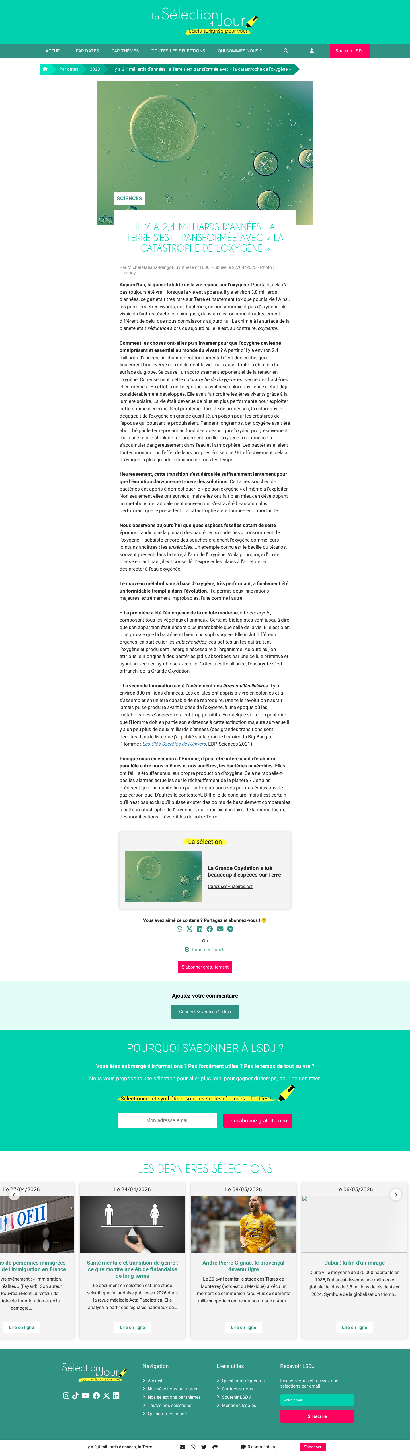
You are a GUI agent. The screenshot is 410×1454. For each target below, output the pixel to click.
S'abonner (312, 1447)
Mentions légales (236, 1405)
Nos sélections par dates (170, 1389)
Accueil (54, 51)
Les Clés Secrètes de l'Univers (174, 744)
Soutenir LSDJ (349, 51)
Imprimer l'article (205, 949)
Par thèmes (125, 51)
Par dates (87, 51)
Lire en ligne (354, 1327)
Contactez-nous (235, 1389)
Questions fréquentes (241, 1380)
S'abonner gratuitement (205, 967)
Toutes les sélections (178, 51)
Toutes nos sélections (167, 1405)
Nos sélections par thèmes (172, 1397)
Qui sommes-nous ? (240, 51)
